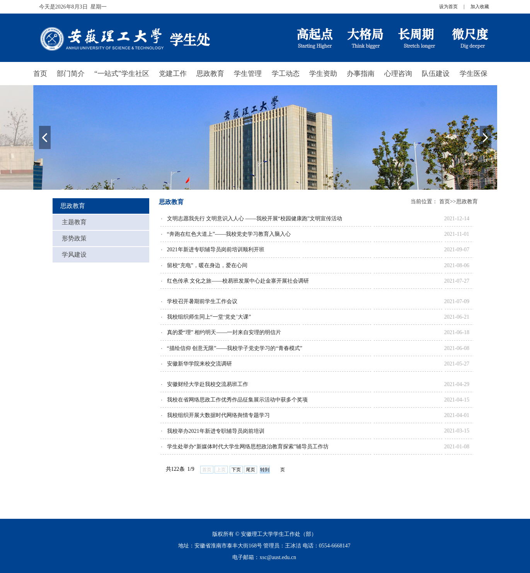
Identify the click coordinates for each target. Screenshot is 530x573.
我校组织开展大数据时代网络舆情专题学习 (218, 415)
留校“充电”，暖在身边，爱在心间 (207, 265)
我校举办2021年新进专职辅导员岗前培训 (215, 431)
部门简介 (71, 73)
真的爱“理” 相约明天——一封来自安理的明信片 (224, 332)
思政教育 (210, 73)
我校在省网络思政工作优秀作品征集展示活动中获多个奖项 (237, 400)
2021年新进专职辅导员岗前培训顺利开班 (215, 249)
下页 (236, 469)
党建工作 (173, 73)
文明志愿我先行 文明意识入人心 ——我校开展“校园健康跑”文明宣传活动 (254, 218)
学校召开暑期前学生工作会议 (202, 301)
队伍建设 (436, 73)
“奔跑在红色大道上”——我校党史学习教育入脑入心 (229, 234)
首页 (40, 73)
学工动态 (286, 73)
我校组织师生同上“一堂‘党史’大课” (209, 317)
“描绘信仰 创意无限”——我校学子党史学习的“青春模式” (234, 348)
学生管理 (248, 73)
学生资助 (323, 73)
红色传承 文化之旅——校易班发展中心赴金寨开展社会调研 (238, 281)
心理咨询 (398, 73)
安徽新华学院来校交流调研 (199, 364)
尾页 (250, 469)
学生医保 (473, 73)
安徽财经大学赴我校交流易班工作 (207, 384)
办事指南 (361, 73)
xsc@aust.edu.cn (277, 557)
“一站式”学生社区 (121, 73)
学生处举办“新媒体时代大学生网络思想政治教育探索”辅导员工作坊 (248, 446)
